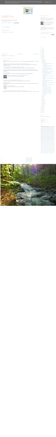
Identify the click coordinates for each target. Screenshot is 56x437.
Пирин (44, 131)
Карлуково (53, 144)
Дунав (41, 132)
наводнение (42, 127)
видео (52, 126)
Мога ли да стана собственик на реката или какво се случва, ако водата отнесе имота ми (14, 90)
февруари (43, 103)
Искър (43, 128)
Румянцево (49, 138)
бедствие (42, 129)
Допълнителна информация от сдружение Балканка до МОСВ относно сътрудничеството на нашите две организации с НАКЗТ (20, 69)
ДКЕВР (43, 144)
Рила (49, 128)
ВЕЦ (48, 126)
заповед (49, 139)
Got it (50, 2)
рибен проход (44, 152)
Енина (50, 144)
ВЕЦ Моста (53, 132)
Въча (48, 131)
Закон (41, 131)
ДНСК (45, 144)
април (43, 100)
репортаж (42, 152)
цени (52, 152)
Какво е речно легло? (6, 60)
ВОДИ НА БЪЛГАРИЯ (6, 72)
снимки (50, 152)
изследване (52, 139)
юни (43, 98)
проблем (46, 127)
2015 (42, 108)
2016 (42, 107)
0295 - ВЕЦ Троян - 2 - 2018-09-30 (46, 91)
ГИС (41, 144)
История (44, 132)
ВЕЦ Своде (44, 143)
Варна (46, 143)
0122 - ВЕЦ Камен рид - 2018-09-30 (46, 90)
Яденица (46, 128)
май (42, 99)
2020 (42, 56)
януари (43, 104)
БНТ (53, 141)
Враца (53, 143)
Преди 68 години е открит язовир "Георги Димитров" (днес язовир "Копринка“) (17, 75)
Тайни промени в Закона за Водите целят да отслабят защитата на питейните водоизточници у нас (16, 63)
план (44, 140)
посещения (43, 126)
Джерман (48, 144)
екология (53, 127)
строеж (47, 141)
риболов (48, 152)
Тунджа (41, 139)
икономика (53, 129)
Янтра (44, 139)
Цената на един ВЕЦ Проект (11, 85)
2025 (42, 50)
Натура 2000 (42, 138)
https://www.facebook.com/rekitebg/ (45, 116)
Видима (49, 143)
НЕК (53, 145)
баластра (47, 132)
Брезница (50, 142)
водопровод (45, 129)
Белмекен (47, 142)
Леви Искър (46, 145)
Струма (52, 138)
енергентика (49, 129)
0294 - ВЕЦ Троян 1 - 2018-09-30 (46, 86)
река (44, 141)
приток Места (48, 140)
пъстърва (42, 141)
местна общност (44, 130)
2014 (42, 109)
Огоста (46, 138)
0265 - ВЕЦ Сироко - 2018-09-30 (46, 89)
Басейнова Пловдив (43, 142)
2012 (42, 112)
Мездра (51, 145)
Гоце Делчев (52, 131)
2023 (42, 52)
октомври (43, 62)
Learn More (47, 2)
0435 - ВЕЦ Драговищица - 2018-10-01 (47, 68)
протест (52, 140)
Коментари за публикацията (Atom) (10, 55)
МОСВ (48, 145)
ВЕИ (52, 142)
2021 (42, 55)
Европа (52, 128)
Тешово (49, 133)
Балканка (52, 130)
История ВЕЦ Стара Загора (7, 82)
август (43, 95)
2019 (42, 57)
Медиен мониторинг (42, 26)
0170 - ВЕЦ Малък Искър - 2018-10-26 (47, 65)
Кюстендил (42, 145)
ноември (43, 61)
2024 (42, 51)
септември (43, 94)
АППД (51, 141)
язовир (50, 127)
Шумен (52, 133)
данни (46, 131)
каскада (41, 140)
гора (46, 139)
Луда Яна (43, 133)
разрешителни (48, 130)
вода (50, 132)
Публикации (43, 120)
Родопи (46, 133)
